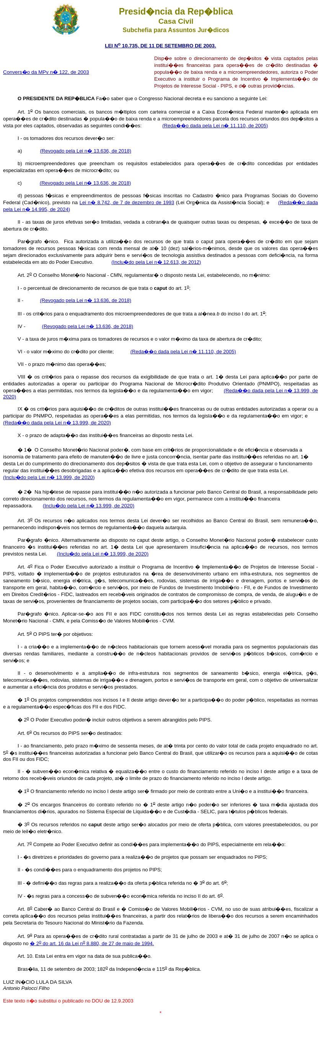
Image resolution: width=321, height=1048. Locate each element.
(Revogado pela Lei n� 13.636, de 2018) (86, 151)
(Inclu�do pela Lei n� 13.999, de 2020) (49, 477)
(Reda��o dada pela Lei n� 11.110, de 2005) (215, 125)
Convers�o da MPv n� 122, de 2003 (46, 72)
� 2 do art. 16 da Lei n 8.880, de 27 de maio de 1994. (92, 943)
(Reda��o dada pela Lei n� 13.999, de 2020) (57, 423)
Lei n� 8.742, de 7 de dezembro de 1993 (127, 202)
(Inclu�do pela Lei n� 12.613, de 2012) (156, 262)
